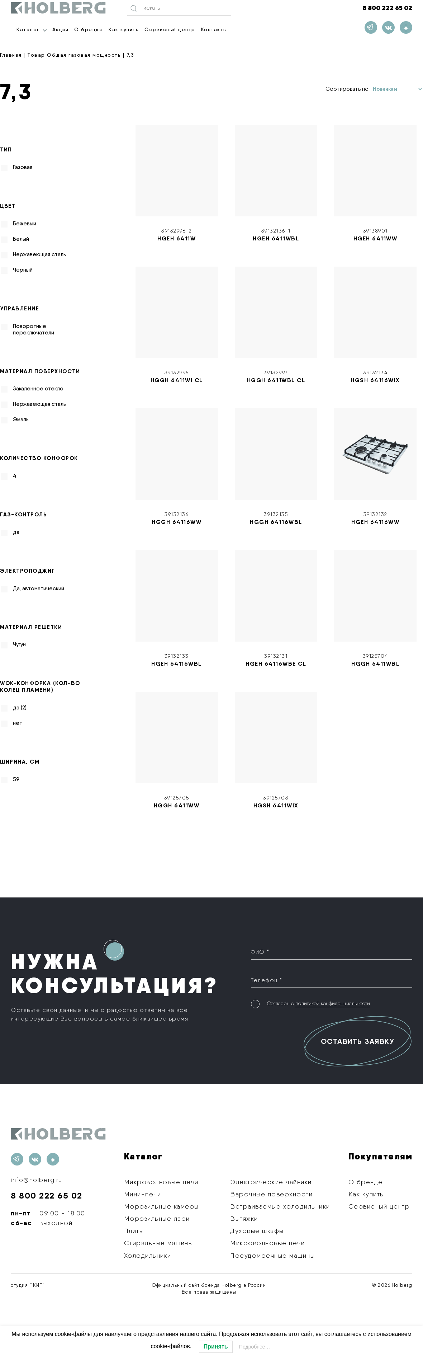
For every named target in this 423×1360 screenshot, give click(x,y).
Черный (23, 270)
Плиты (134, 1230)
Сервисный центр (169, 29)
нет (17, 723)
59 (16, 779)
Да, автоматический (38, 588)
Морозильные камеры (161, 1206)
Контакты (214, 29)
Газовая (22, 167)
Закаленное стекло (38, 388)
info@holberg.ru (37, 1179)
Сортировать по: (347, 89)
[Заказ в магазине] (397, 89)
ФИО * (260, 951)
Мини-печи (142, 1194)
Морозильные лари (157, 1218)
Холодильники (147, 1255)
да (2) (20, 707)
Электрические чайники (271, 1181)
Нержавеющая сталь (39, 254)
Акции (60, 29)
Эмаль (21, 419)
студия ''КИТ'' (28, 1285)
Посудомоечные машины (272, 1255)
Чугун (19, 644)
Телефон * (266, 979)
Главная (11, 55)
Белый (21, 239)
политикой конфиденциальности (332, 1002)
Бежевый (24, 223)
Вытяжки (244, 1218)
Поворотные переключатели (33, 329)
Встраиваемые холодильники (280, 1206)
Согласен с (318, 1002)
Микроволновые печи (161, 1181)
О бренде (88, 29)
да (16, 532)
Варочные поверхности (271, 1194)
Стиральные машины (158, 1243)
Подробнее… (254, 1347)
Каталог (27, 29)
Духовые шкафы (257, 1230)
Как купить (124, 29)
